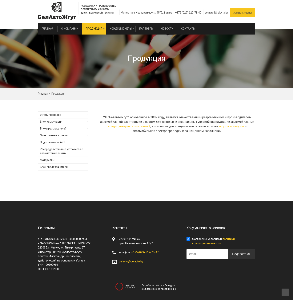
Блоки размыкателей (53, 128)
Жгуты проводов (50, 114)
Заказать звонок (242, 12)
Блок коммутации (51, 121)
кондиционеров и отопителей (129, 126)
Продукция (94, 28)
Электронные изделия (54, 135)
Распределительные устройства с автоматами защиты (61, 151)
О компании (69, 28)
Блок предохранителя (54, 166)
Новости (167, 28)
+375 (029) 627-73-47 (188, 12)
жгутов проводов (231, 126)
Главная (48, 28)
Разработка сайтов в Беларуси (158, 285)
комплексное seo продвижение (158, 289)
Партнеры (146, 28)
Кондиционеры (121, 28)
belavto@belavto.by (216, 12)
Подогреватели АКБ (52, 142)
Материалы (47, 160)
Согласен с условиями (213, 241)
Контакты (188, 28)
